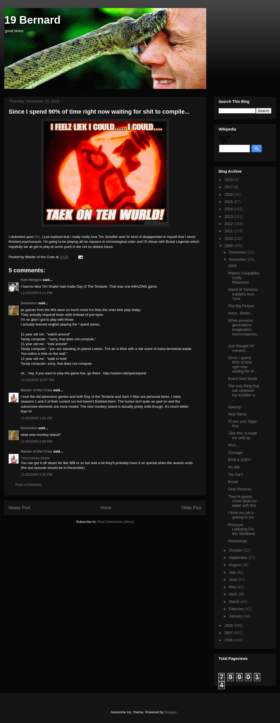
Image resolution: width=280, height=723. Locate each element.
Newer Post (19, 507)
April (233, 594)
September (238, 557)
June (233, 579)
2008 (229, 625)
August (235, 565)
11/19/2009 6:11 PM (36, 293)
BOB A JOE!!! (239, 460)
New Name (237, 414)
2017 (229, 187)
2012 (229, 224)
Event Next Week (242, 379)
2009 (229, 246)
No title (234, 467)
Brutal (233, 482)
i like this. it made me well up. (242, 435)
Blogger (170, 712)
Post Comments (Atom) (115, 522)
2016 (229, 194)
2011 (229, 231)
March (234, 601)
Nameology (237, 541)
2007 (229, 633)
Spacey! (235, 407)
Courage (235, 452)
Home (106, 507)
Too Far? (235, 474)
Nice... (233, 445)
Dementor (29, 303)
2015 (229, 202)
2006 (229, 640)
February (237, 609)
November (238, 259)
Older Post (191, 507)
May (233, 587)
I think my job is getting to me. (241, 515)
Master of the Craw (36, 390)
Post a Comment (28, 485)
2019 (229, 180)
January (236, 616)
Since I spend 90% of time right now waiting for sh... (242, 364)
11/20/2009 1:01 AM (36, 418)
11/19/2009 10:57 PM (37, 380)
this (37, 237)
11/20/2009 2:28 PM (36, 441)
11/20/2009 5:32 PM (36, 474)
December (238, 252)
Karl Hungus (31, 280)
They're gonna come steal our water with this (242, 501)
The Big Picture (241, 306)
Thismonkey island (35, 458)
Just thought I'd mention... (241, 348)
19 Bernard (32, 20)
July (233, 572)
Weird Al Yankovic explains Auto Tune (243, 294)
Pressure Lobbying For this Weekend (241, 529)
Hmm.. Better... (240, 313)
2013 (229, 216)
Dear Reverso (239, 489)
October (236, 550)
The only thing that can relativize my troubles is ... (243, 393)
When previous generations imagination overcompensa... (243, 329)
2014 (229, 209)
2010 (229, 238)
